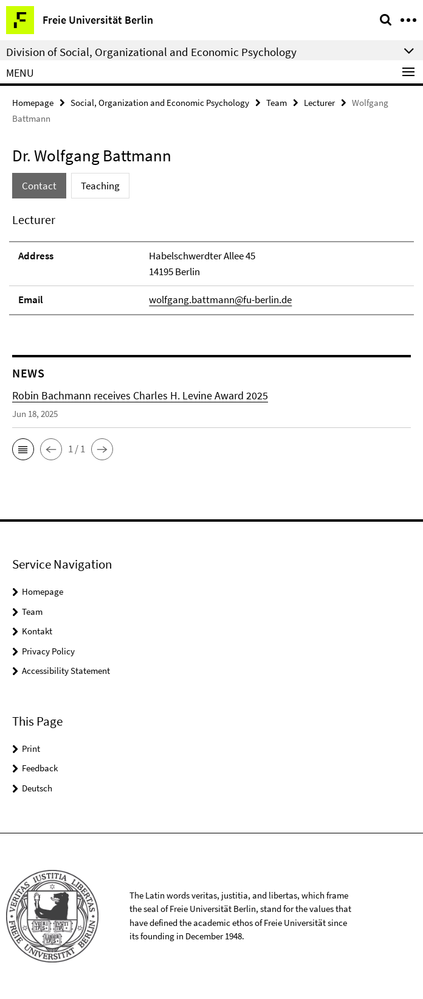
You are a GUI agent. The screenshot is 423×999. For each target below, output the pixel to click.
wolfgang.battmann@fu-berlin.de (220, 299)
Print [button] (31, 748)
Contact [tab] (39, 185)
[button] (23, 449)
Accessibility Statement (66, 670)
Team (276, 102)
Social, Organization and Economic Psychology (159, 102)
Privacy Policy (48, 651)
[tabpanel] (211, 263)
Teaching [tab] (100, 185)
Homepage (32, 102)
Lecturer (319, 102)
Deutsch (37, 788)
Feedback (40, 768)
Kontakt (37, 631)
